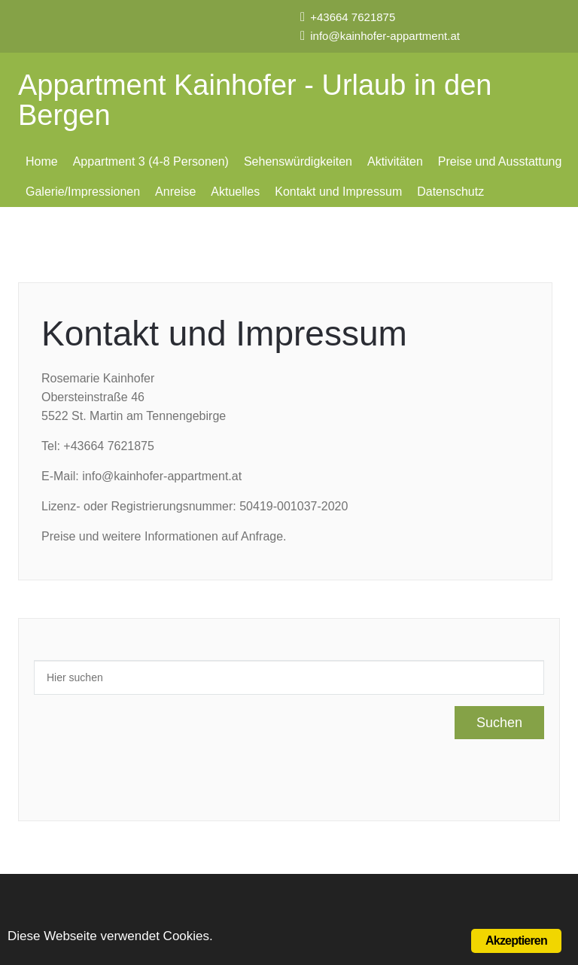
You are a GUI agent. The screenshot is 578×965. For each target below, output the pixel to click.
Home (42, 161)
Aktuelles (235, 191)
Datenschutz (450, 191)
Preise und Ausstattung (500, 161)
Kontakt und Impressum (338, 191)
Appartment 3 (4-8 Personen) (151, 161)
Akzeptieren (516, 940)
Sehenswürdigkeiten (298, 161)
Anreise (175, 191)
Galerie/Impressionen (83, 191)
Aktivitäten (395, 161)
